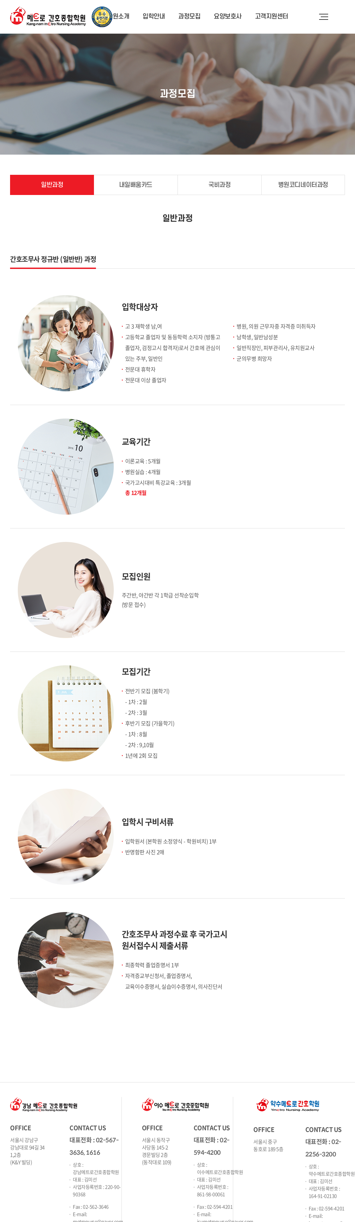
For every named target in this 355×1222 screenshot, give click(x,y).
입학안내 (154, 16)
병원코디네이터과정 (303, 185)
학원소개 (118, 16)
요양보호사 (228, 16)
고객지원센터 (271, 16)
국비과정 (219, 185)
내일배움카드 (135, 185)
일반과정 (52, 185)
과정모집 (189, 16)
